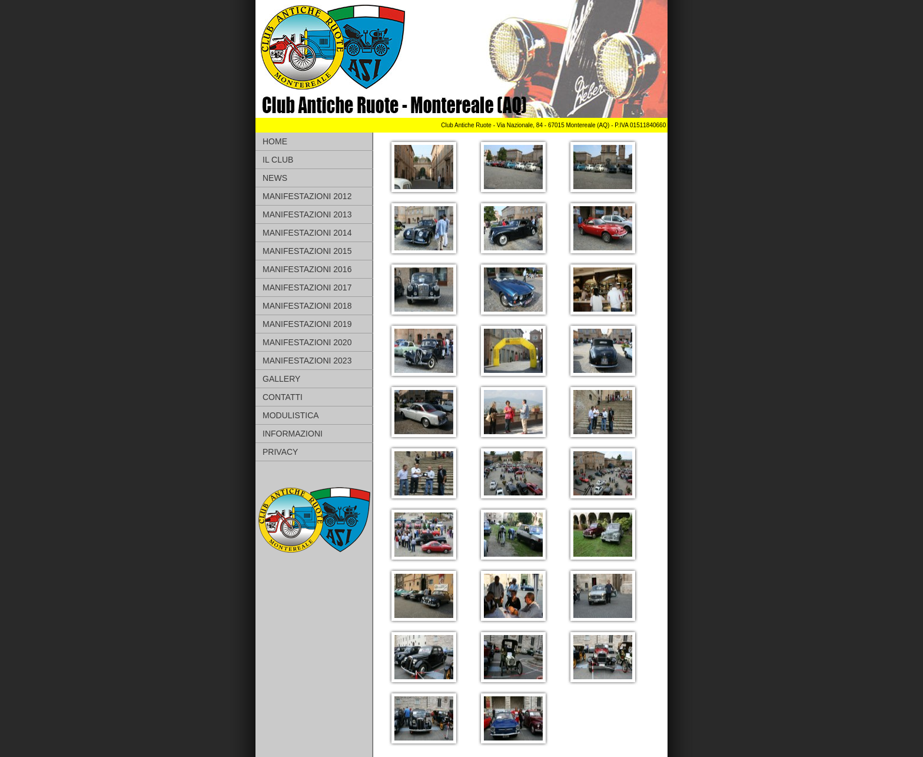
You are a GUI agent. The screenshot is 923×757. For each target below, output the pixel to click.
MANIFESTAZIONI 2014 (307, 232)
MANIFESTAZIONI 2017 (307, 287)
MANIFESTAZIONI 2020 (307, 342)
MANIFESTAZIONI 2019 (307, 324)
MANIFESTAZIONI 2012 (307, 196)
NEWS (275, 178)
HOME (275, 141)
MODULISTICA (291, 415)
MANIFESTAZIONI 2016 (307, 269)
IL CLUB (278, 159)
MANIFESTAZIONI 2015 (307, 251)
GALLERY (281, 379)
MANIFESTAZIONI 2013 (307, 214)
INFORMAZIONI (293, 433)
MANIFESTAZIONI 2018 (307, 305)
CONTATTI (283, 397)
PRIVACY (280, 452)
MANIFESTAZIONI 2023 (307, 360)
